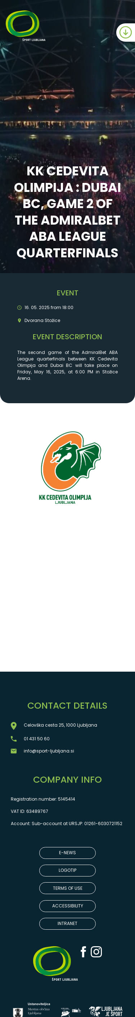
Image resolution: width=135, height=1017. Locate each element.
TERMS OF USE (67, 888)
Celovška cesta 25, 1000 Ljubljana (60, 725)
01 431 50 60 (37, 739)
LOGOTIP (67, 870)
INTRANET (67, 923)
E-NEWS (67, 853)
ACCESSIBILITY (67, 906)
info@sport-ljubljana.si (49, 751)
